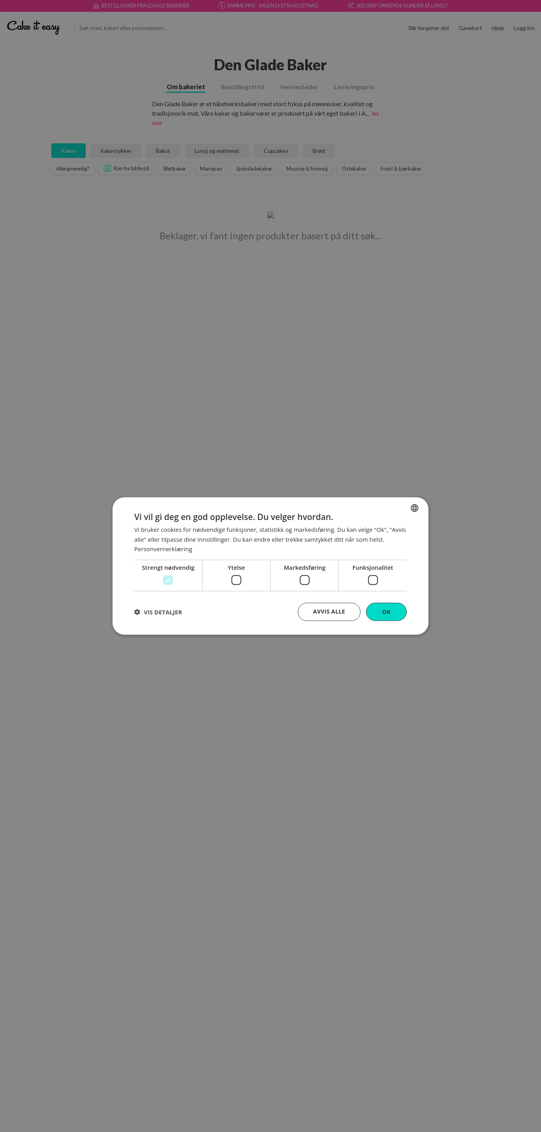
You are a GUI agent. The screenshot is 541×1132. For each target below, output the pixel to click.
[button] (158, 612)
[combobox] (415, 508)
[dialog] (270, 566)
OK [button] (386, 611)
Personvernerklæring (163, 549)
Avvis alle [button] (329, 611)
